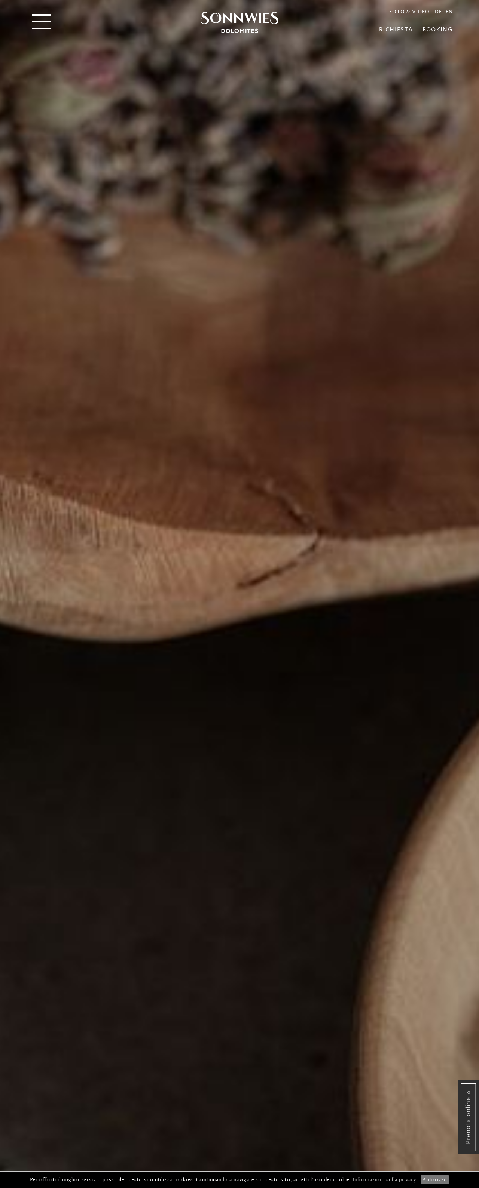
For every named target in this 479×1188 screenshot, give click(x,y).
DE (438, 12)
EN (449, 12)
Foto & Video (409, 12)
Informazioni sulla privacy (385, 1179)
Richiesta (396, 29)
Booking (437, 29)
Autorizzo (434, 1179)
